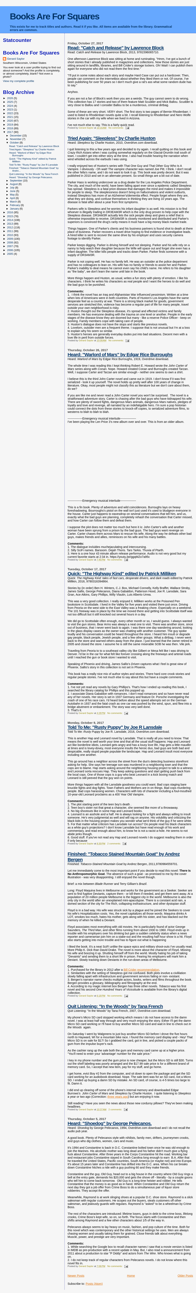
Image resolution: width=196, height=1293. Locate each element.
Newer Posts (76, 1275)
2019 (10, 124)
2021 (10, 117)
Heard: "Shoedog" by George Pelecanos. (110, 1123)
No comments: (116, 128)
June (13, 191)
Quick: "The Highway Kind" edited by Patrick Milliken (122, 573)
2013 (10, 223)
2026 (10, 98)
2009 (10, 238)
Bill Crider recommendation (141, 969)
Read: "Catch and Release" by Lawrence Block (116, 47)
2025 (10, 101)
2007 (10, 246)
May (12, 194)
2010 (10, 235)
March (14, 201)
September (16, 180)
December (16, 135)
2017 (10, 132)
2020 (10, 120)
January (15, 208)
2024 (10, 105)
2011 (10, 231)
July (12, 187)
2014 (10, 220)
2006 (10, 250)
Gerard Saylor (16, 58)
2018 (10, 128)
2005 (10, 253)
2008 (10, 242)
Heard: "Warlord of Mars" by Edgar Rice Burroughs (120, 354)
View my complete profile (18, 81)
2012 (10, 227)
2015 (10, 216)
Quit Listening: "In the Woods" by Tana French (115, 1006)
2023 (10, 109)
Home (131, 1275)
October (15, 142)
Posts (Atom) (94, 1283)
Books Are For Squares (54, 16)
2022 (10, 113)
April (13, 198)
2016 (10, 212)
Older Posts (185, 1275)
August (14, 184)
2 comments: (114, 843)
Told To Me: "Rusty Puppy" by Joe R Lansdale (115, 727)
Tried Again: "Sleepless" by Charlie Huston (111, 138)
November (16, 139)
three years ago (117, 1096)
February (15, 205)
